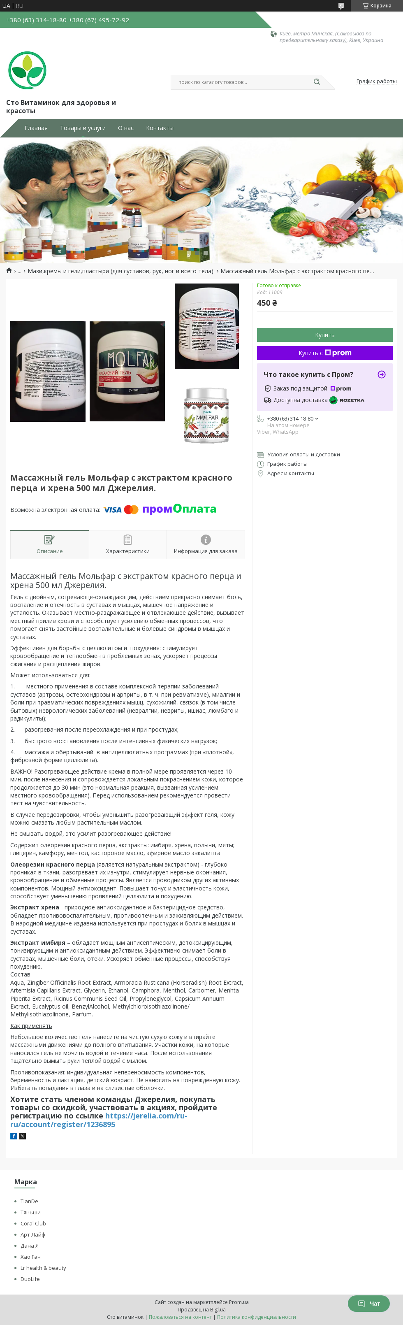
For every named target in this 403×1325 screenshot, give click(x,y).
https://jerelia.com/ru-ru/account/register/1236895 (99, 1120)
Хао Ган (31, 1256)
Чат (369, 1303)
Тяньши (31, 1212)
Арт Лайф (33, 1234)
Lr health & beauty (43, 1268)
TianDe (29, 1201)
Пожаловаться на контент (180, 1316)
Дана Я (30, 1245)
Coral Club (33, 1223)
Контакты (160, 128)
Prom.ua (239, 1302)
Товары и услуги (83, 128)
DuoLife (30, 1279)
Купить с (325, 353)
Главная (36, 128)
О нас (126, 128)
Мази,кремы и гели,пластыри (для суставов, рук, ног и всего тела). (121, 271)
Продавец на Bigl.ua (202, 1309)
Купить (325, 335)
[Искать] (316, 82)
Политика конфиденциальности (256, 1316)
